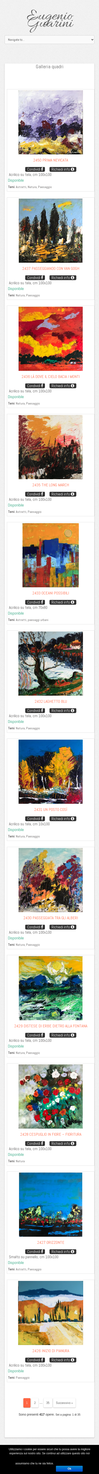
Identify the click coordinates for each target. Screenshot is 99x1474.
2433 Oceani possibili (50, 593)
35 (48, 1403)
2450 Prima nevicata (50, 160)
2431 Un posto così (50, 809)
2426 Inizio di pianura (50, 1350)
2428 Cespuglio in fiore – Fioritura (50, 1134)
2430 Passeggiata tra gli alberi (50, 917)
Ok (69, 1468)
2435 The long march (50, 484)
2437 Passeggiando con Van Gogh (50, 268)
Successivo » (64, 1403)
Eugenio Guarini (50, 20)
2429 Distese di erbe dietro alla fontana (50, 1025)
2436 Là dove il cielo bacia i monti (51, 376)
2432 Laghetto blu (51, 701)
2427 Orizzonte (50, 1242)
